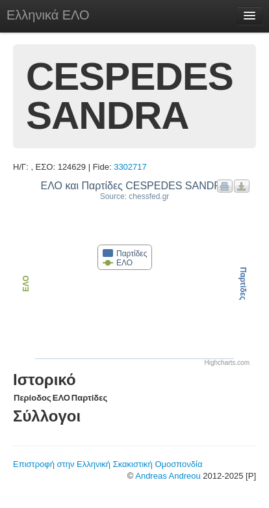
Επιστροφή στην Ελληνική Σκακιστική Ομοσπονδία (107, 464)
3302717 (130, 167)
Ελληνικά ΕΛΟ (48, 15)
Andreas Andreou (167, 476)
